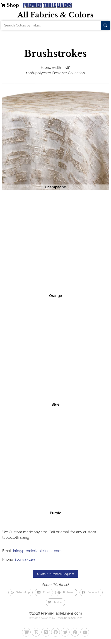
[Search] (105, 25)
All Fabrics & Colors (55, 14)
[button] (20, 592)
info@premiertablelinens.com (37, 551)
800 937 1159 (25, 559)
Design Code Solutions (69, 618)
